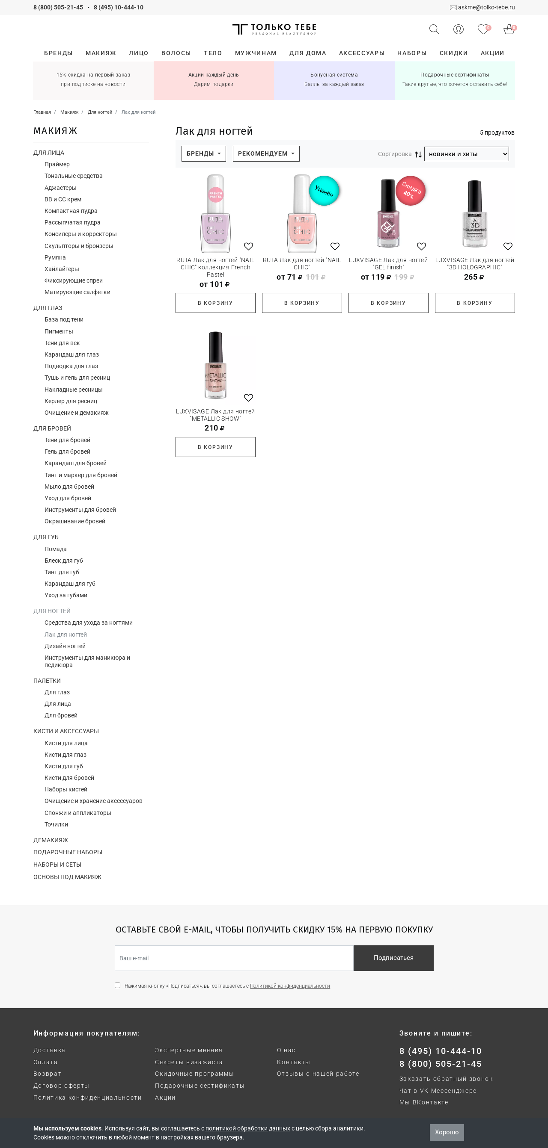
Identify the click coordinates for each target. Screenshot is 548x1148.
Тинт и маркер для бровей (81, 475)
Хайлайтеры (62, 269)
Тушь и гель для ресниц (77, 377)
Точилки (56, 824)
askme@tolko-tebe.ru (486, 7)
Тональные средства (74, 175)
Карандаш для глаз (72, 354)
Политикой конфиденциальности (290, 986)
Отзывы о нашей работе (318, 1073)
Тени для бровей (67, 440)
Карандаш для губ (70, 583)
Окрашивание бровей (75, 521)
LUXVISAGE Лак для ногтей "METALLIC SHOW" (215, 415)
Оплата (45, 1062)
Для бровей (52, 428)
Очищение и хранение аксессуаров (94, 800)
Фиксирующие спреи (74, 280)
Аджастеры (61, 187)
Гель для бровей (67, 451)
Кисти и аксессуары (66, 731)
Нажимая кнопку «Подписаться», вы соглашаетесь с (227, 986)
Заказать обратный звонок (446, 1078)
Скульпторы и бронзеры (79, 245)
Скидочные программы (194, 1073)
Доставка (49, 1050)
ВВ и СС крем (63, 199)
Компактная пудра (71, 210)
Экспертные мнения (189, 1050)
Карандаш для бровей (76, 463)
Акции (165, 1097)
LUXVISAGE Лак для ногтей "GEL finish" (388, 264)
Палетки (47, 680)
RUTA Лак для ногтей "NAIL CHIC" (302, 264)
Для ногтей (52, 611)
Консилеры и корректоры (81, 233)
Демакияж (50, 840)
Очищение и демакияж (77, 412)
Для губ (46, 537)
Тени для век (62, 342)
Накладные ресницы (74, 389)
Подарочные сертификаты (200, 1085)
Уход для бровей (68, 498)
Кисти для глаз (65, 754)
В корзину (215, 303)
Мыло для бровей (69, 486)
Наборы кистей (66, 789)
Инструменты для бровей (80, 509)
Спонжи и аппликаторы (78, 812)
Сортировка (395, 154)
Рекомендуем (263, 153)
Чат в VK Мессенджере (438, 1090)
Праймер (57, 164)
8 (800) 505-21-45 (58, 7)
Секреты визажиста (189, 1062)
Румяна (55, 257)
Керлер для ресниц (71, 401)
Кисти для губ (64, 766)
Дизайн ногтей (65, 646)
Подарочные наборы (67, 852)
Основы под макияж (67, 877)
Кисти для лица (66, 743)
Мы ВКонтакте (424, 1102)
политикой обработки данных (248, 1128)
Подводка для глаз (71, 366)
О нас (286, 1050)
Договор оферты (61, 1085)
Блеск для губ (64, 560)
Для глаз (47, 307)
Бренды (201, 153)
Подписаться (394, 958)
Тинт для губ (62, 572)
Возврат (47, 1073)
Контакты (293, 1062)
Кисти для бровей (69, 777)
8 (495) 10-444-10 (118, 7)
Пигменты (59, 331)
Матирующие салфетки (77, 292)
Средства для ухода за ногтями (89, 622)
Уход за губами (66, 595)
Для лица (48, 152)
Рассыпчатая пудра (73, 222)
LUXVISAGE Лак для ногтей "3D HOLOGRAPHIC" (474, 264)
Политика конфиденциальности (87, 1097)
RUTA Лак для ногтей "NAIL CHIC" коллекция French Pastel (215, 267)
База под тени (64, 319)
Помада (56, 549)
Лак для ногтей (66, 634)
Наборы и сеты (57, 864)
